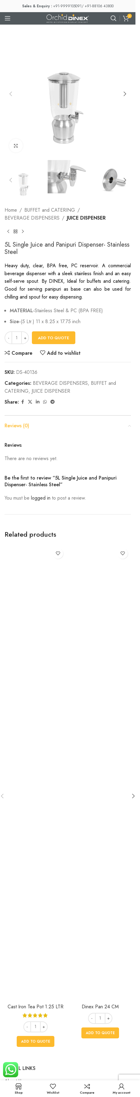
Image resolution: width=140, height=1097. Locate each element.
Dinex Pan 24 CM (100, 1006)
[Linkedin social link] (37, 402)
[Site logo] (67, 17)
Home (11, 210)
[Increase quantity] (25, 337)
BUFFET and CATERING (49, 210)
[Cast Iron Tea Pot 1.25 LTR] (35, 773)
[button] (11, 94)
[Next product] (22, 231)
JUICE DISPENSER (86, 217)
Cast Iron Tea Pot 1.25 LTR (35, 1006)
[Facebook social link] (22, 402)
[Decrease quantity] (8, 337)
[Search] (114, 18)
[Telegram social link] (52, 402)
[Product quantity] (16, 337)
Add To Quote (53, 338)
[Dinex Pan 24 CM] (100, 773)
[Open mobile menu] (8, 18)
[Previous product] (8, 231)
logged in (40, 497)
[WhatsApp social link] (45, 402)
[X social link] (30, 402)
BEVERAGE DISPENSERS (32, 217)
